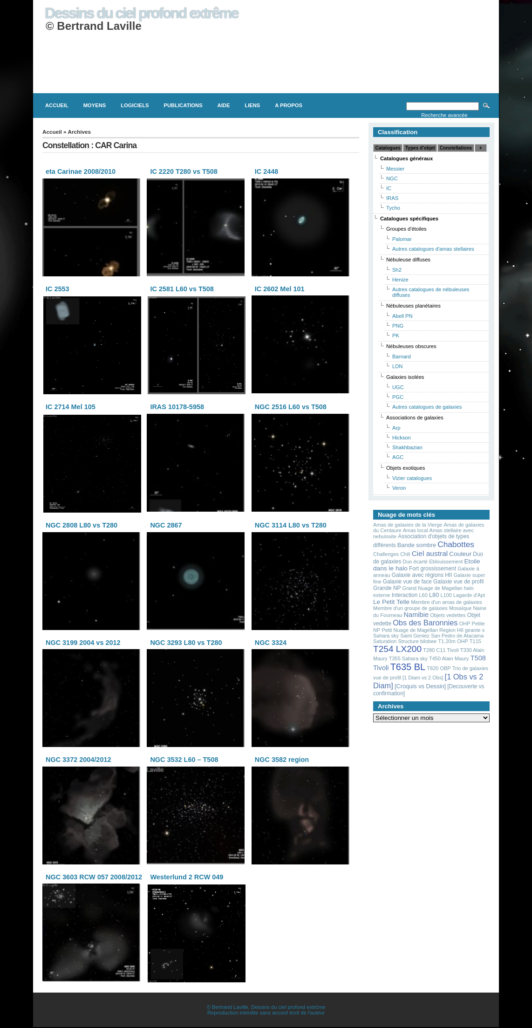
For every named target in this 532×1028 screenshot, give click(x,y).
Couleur (460, 553)
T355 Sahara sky (408, 658)
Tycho (393, 208)
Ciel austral (430, 553)
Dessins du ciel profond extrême (141, 13)
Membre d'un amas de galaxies (446, 602)
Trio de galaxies (470, 668)
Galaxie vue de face (407, 581)
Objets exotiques (405, 468)
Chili (405, 554)
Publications (183, 105)
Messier (395, 168)
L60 (423, 595)
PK (395, 335)
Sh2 (397, 270)
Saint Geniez (415, 635)
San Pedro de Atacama (457, 635)
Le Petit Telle (391, 601)
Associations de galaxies (414, 417)
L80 (434, 594)
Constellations (456, 148)
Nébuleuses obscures (411, 346)
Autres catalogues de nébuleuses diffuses (430, 292)
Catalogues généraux (406, 158)
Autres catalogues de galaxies (427, 407)
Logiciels (135, 105)
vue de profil (387, 677)
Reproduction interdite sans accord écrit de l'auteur (266, 1012)
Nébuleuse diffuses (408, 259)
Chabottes (455, 544)
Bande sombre (416, 544)
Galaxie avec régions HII (422, 575)
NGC (392, 178)
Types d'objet (420, 148)
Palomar (402, 239)
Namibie (416, 614)
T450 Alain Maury (449, 658)
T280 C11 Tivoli (440, 650)
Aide (224, 105)
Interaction (405, 595)
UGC (398, 387)
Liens (252, 105)
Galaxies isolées (405, 377)
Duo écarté (415, 561)
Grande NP (387, 588)
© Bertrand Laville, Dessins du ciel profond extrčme (266, 1007)
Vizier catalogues (412, 478)
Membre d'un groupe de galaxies (410, 608)
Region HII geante (460, 630)
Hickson (401, 437)
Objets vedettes (447, 615)
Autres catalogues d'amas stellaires (433, 249)
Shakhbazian (407, 447)
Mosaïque (460, 608)
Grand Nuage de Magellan (432, 588)
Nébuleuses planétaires (413, 305)
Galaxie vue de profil (458, 581)
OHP (465, 623)
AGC (397, 457)
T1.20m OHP (453, 641)
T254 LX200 (397, 649)
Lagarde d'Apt (469, 595)
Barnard (401, 356)
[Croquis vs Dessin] (420, 686)
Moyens (94, 105)
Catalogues (388, 148)
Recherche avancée (444, 115)
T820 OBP (438, 668)
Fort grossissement (432, 568)
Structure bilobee (417, 641)
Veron (399, 488)
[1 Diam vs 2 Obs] (422, 677)
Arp (396, 428)
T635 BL (408, 667)
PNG (397, 326)
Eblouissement (446, 561)
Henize (400, 279)
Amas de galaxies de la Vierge (407, 525)
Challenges (386, 554)
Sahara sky (386, 635)
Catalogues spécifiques (409, 218)
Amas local (415, 530)
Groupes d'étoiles (406, 229)
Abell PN (402, 316)
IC (388, 188)
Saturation (384, 641)
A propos (288, 105)
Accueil (56, 105)
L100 (445, 595)
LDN (397, 366)
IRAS (392, 198)
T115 (475, 641)
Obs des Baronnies (425, 622)
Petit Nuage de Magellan (409, 630)
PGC (397, 397)
